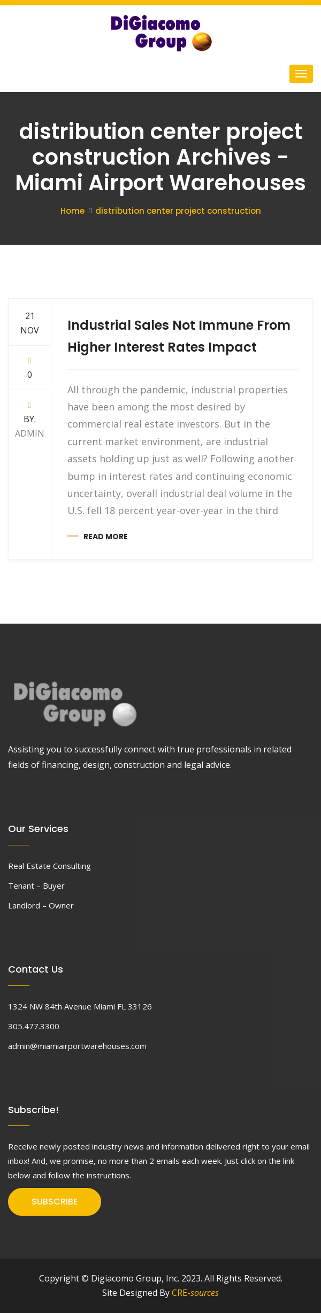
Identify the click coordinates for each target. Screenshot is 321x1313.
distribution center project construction (178, 210)
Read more (105, 536)
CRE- (195, 1293)
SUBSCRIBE (55, 1201)
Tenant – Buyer (36, 885)
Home (72, 210)
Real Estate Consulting (49, 865)
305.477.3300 (33, 1026)
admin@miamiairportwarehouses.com (77, 1045)
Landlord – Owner (41, 905)
